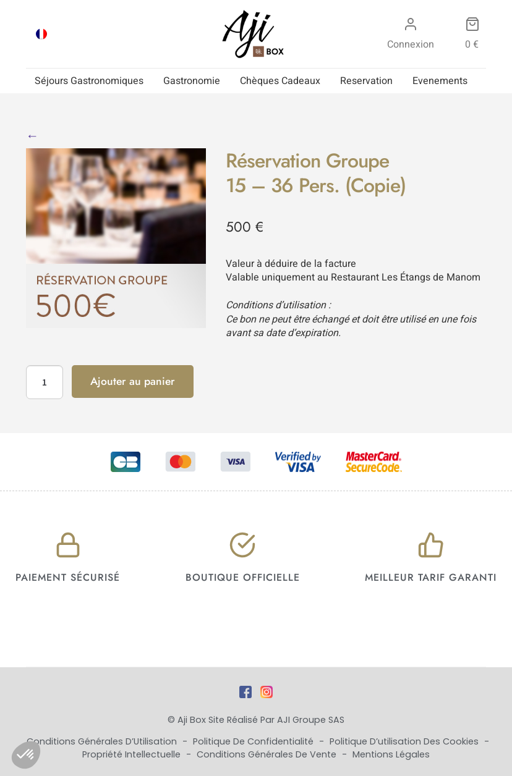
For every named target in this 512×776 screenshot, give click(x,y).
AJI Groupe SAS (310, 720)
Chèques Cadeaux (280, 81)
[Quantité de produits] (44, 382)
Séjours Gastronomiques (89, 81)
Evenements (439, 81)
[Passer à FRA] (41, 34)
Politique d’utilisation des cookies (405, 741)
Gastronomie (191, 81)
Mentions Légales (391, 754)
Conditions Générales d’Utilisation (103, 741)
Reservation (366, 81)
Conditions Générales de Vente (268, 754)
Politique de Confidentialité (254, 741)
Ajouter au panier (132, 381)
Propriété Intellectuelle (132, 754)
